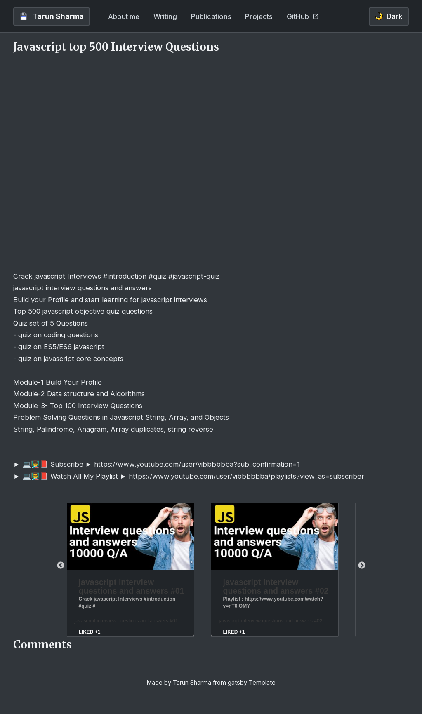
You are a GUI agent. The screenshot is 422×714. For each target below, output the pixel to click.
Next (362, 565)
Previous (61, 565)
